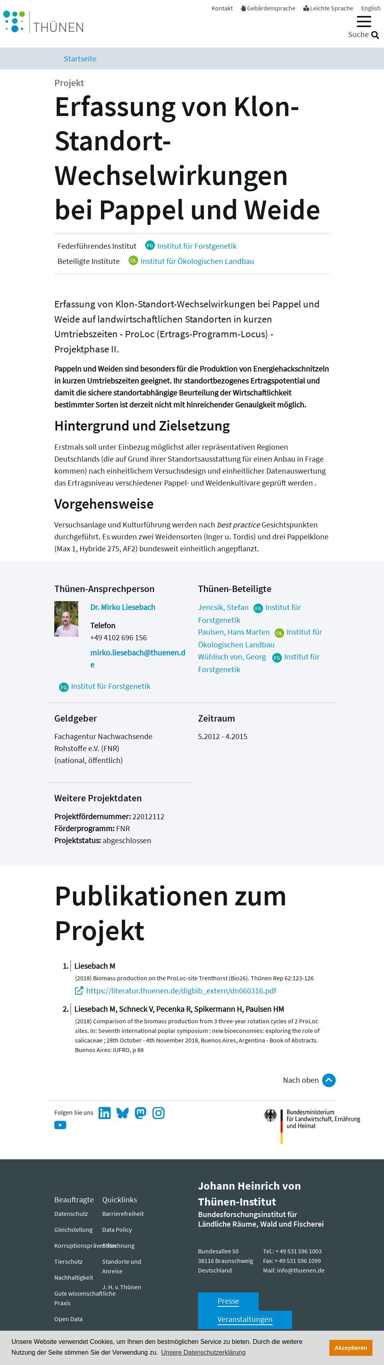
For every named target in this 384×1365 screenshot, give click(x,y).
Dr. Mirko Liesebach (122, 607)
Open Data (68, 1319)
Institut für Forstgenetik (190, 246)
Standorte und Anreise (121, 1266)
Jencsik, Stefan (223, 607)
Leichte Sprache (331, 8)
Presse (228, 1301)
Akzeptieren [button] (351, 1348)
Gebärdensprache (271, 8)
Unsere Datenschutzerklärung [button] (203, 1352)
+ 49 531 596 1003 (298, 1251)
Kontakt (222, 8)
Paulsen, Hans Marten (234, 632)
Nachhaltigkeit (73, 1277)
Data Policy (117, 1229)
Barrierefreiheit (123, 1213)
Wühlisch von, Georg (232, 656)
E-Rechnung (118, 1245)
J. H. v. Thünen (121, 1287)
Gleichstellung (73, 1229)
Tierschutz (68, 1261)
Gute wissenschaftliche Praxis (85, 1298)
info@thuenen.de (301, 1270)
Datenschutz (71, 1213)
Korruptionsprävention (85, 1245)
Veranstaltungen (245, 1319)
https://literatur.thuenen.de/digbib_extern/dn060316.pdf (181, 990)
